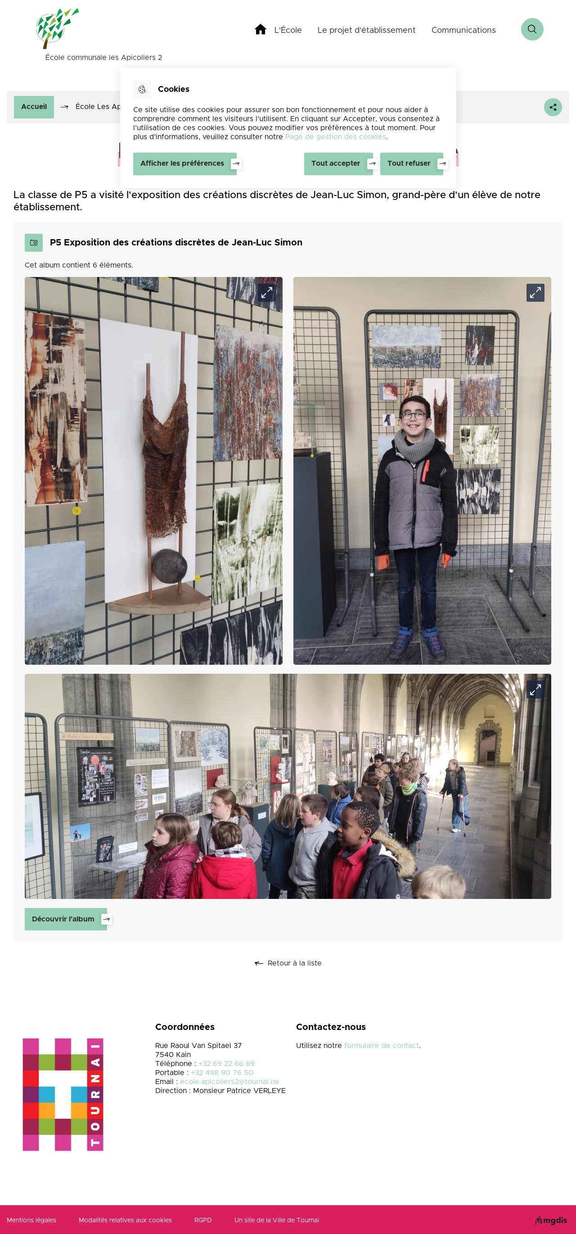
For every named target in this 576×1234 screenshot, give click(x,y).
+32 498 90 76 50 (222, 1072)
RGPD (203, 1220)
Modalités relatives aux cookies (125, 1220)
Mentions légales (31, 1220)
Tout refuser (409, 163)
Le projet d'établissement (367, 31)
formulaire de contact (381, 1045)
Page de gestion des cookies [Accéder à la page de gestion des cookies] (335, 137)
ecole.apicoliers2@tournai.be (229, 1081)
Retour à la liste (298, 963)
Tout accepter (335, 163)
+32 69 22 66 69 (226, 1063)
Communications (464, 31)
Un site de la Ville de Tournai (276, 1220)
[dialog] (288, 128)
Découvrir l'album (63, 919)
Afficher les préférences (182, 163)
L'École (288, 31)
